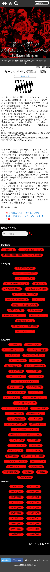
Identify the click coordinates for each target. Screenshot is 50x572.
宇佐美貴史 (9, 472)
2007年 (14, 529)
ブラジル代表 (33, 413)
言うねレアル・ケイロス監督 (24, 212)
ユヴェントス (15, 445)
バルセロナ (37, 408)
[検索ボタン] (30, 233)
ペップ (36, 299)
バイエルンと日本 (34, 289)
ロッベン (35, 461)
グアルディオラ (32, 366)
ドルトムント (14, 392)
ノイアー (34, 392)
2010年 (32, 518)
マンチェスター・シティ (23, 429)
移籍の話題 (21, 321)
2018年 (32, 497)
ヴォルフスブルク (32, 355)
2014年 (32, 508)
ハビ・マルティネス (33, 398)
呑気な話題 (25, 76)
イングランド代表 (36, 350)
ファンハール (12, 413)
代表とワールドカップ (22, 305)
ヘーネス (34, 419)
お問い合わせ (41, 560)
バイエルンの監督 (14, 299)
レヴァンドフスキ (13, 461)
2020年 (32, 492)
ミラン (32, 440)
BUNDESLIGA (22, 268)
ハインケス (9, 398)
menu (39, 3)
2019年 (14, 497)
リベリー (13, 451)
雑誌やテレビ (22, 331)
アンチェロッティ (11, 350)
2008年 (32, 523)
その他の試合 (9, 289)
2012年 (32, 513)
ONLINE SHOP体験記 (14, 283)
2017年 (14, 502)
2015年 (14, 508)
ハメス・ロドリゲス (23, 403)
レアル (10, 456)
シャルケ (34, 376)
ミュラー (15, 440)
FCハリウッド (23, 278)
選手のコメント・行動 (22, 326)
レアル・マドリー (30, 456)
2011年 (14, 518)
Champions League (23, 273)
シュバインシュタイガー (23, 382)
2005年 (14, 534)
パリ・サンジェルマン (12, 408)
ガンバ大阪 (11, 366)
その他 (37, 283)
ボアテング (35, 424)
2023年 (15, 486)
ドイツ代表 (33, 387)
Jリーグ (14, 344)
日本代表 (23, 477)
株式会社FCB (36, 315)
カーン (34, 360)
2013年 (14, 513)
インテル (10, 355)
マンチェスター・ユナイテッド (23, 435)
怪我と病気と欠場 (11, 315)
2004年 (32, 534)
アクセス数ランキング (32, 250)
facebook (17, 560)
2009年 (14, 523)
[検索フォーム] (15, 233)
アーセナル (31, 344)
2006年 (32, 529)
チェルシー (13, 387)
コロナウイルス (14, 376)
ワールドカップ (14, 467)
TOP (28, 560)
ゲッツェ (32, 371)
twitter (5, 560)
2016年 (32, 502)
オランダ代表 (16, 360)
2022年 (32, 486)
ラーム (34, 445)
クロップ (14, 371)
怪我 (40, 472)
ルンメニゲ (32, 451)
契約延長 (34, 467)
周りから (33, 310)
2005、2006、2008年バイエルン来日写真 (23, 255)
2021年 (14, 492)
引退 (26, 472)
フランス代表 (14, 419)
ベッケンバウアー (13, 424)
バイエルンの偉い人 (22, 294)
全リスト (10, 250)
